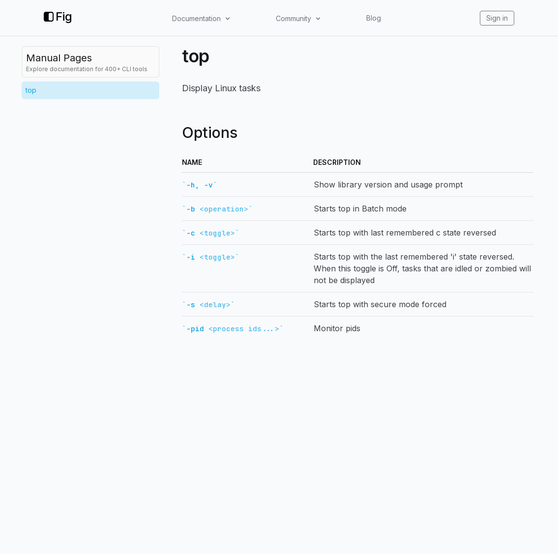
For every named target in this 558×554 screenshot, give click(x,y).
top (31, 90)
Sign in (497, 18)
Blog (373, 18)
